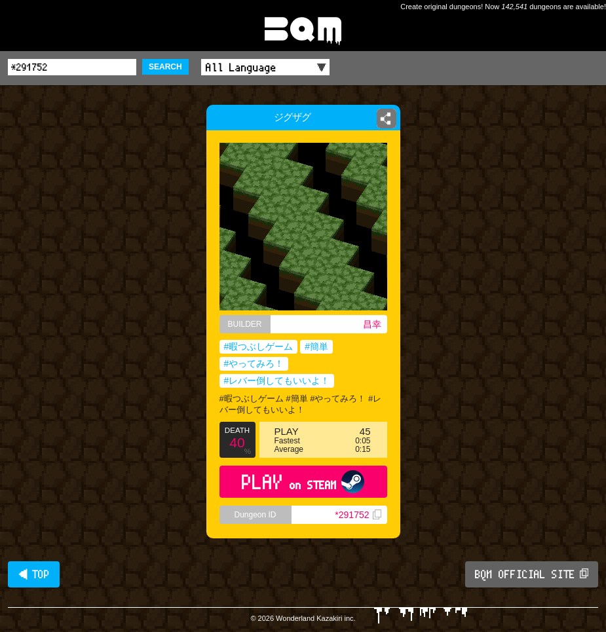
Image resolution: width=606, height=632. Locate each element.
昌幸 (372, 324)
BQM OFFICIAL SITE (531, 574)
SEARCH (165, 66)
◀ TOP (34, 574)
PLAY (303, 481)
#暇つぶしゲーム (259, 346)
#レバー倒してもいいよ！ (277, 380)
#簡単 (316, 346)
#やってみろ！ (254, 363)
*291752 (358, 515)
